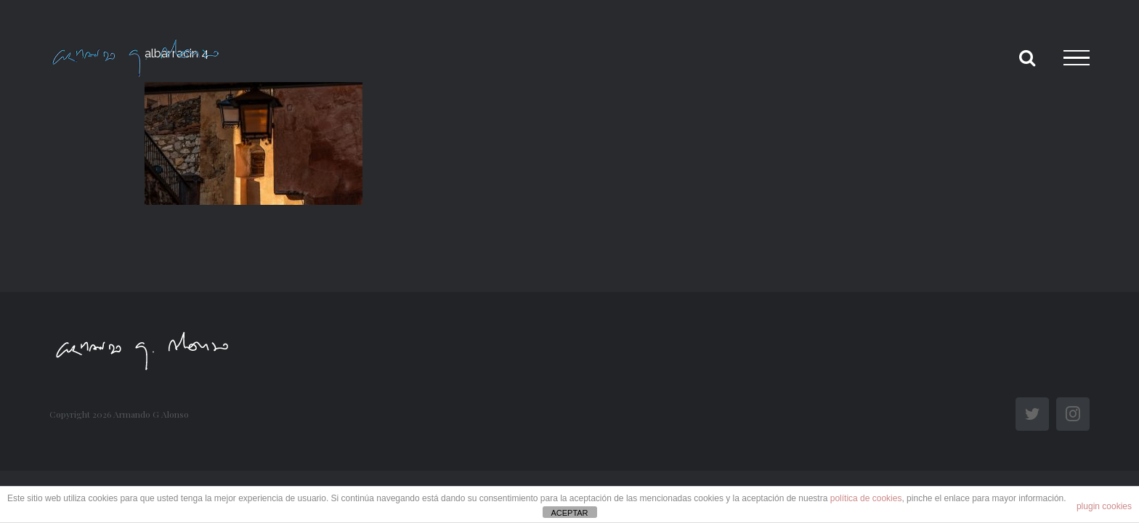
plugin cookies (1104, 506)
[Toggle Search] (1027, 57)
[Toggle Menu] (1076, 58)
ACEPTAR (569, 512)
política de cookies (866, 498)
